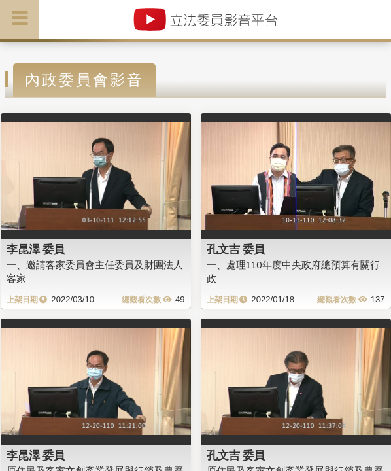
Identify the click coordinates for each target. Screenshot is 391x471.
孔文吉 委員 (236, 249)
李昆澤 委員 (36, 249)
